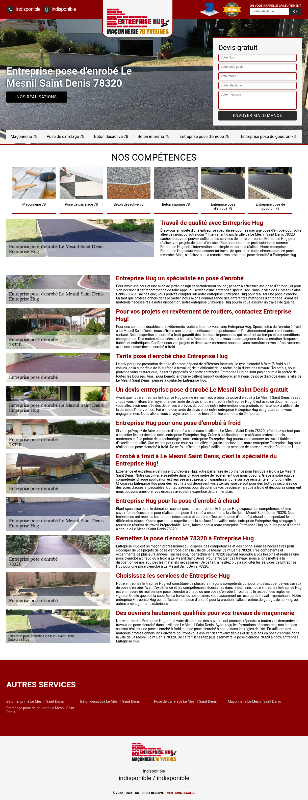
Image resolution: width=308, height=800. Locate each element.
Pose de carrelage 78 (66, 136)
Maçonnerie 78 (24, 136)
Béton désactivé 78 (111, 136)
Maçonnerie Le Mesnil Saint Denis (254, 701)
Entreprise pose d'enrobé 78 (204, 136)
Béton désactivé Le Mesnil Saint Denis (110, 701)
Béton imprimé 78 (153, 136)
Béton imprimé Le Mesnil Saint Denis (35, 701)
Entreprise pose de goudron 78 (268, 136)
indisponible (23, 9)
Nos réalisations (37, 97)
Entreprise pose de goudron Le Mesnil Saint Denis (40, 710)
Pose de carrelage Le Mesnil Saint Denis (185, 701)
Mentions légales (181, 793)
